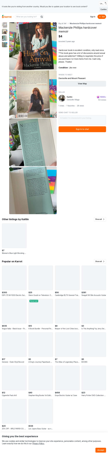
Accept (100, 450)
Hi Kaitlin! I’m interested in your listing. (82, 120)
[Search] (41, 16)
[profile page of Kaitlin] (62, 98)
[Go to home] (7, 17)
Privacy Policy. (38, 443)
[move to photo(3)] (4, 38)
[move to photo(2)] (4, 31)
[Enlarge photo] (33, 46)
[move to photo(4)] (4, 44)
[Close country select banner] (105, 2)
